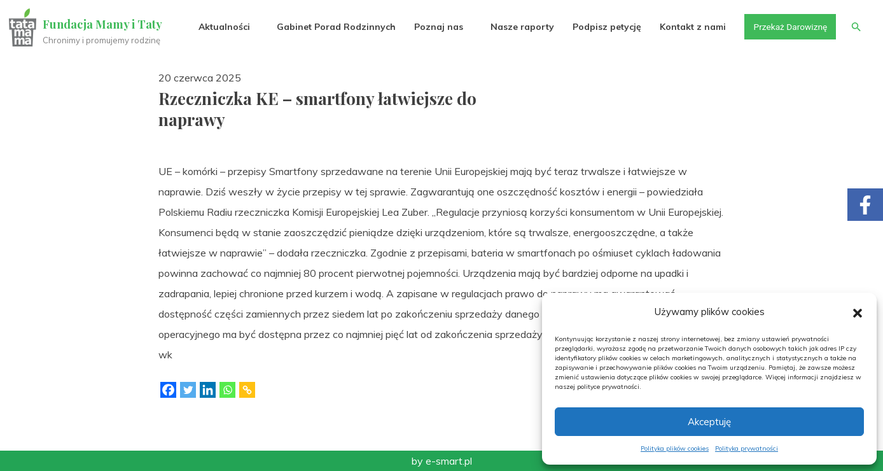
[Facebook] (168, 389)
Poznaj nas (436, 26)
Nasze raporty (519, 26)
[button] (857, 312)
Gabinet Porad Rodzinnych (333, 26)
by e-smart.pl (442, 460)
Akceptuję (709, 422)
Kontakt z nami (690, 26)
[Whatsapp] (227, 389)
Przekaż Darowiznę (788, 27)
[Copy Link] (247, 389)
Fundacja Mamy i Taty (103, 24)
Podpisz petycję (603, 26)
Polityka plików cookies (675, 448)
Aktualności (221, 26)
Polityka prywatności (746, 448)
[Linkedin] (207, 389)
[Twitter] (188, 389)
